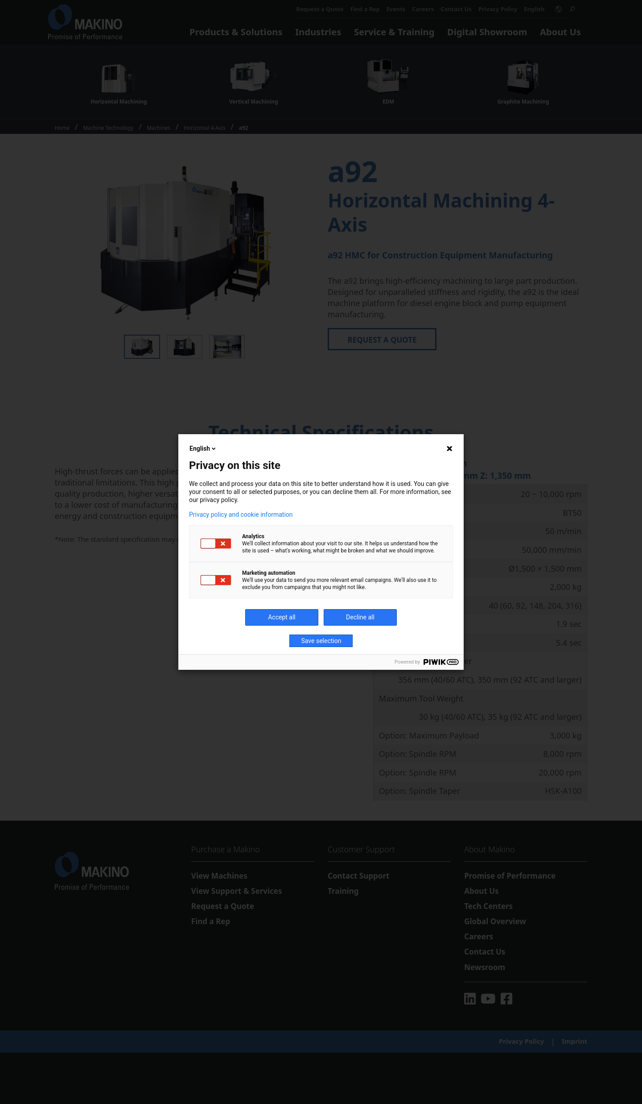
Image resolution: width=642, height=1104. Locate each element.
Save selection (321, 640)
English (203, 448)
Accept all (282, 617)
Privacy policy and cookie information (241, 514)
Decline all (360, 617)
